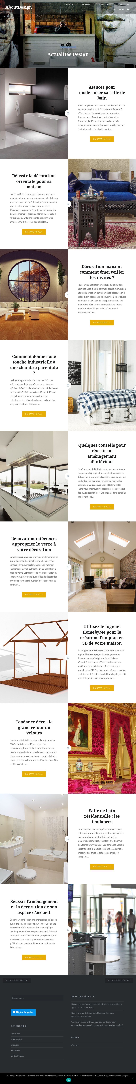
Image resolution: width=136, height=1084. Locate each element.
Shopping (104, 4)
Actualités (88, 4)
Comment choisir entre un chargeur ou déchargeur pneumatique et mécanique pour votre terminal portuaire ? (97, 1023)
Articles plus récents (119, 980)
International (122, 4)
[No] (132, 1078)
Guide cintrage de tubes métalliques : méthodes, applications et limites (92, 1014)
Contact (74, 1045)
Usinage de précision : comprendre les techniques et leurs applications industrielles (96, 1006)
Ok (68, 1080)
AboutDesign (18, 7)
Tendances (72, 4)
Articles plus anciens (17, 980)
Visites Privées (122, 9)
